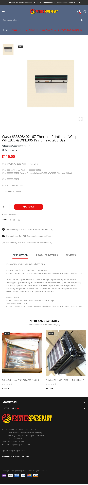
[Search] (44, 20)
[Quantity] (5, 207)
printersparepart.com (15, 450)
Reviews (71, 255)
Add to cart (29, 206)
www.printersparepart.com (21, 470)
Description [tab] (20, 255)
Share (10, 220)
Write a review (11, 150)
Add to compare (9, 214)
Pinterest (19, 220)
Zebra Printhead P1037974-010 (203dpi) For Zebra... (22, 380)
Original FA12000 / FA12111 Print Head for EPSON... (66, 380)
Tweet (14, 220)
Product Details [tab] (47, 255)
